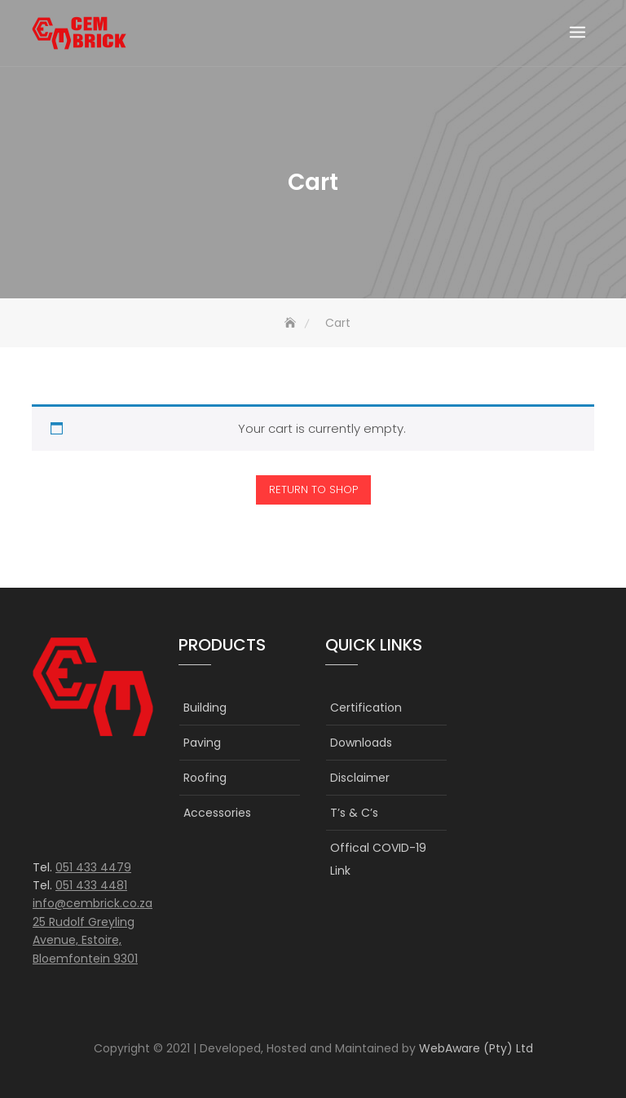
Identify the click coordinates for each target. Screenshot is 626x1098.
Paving (202, 742)
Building (205, 707)
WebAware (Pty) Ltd (476, 1048)
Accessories (217, 813)
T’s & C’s (354, 813)
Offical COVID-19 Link (378, 859)
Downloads (361, 742)
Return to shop (313, 489)
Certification (366, 707)
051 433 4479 (93, 867)
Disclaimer (360, 777)
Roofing (205, 777)
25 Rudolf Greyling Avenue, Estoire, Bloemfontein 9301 (85, 940)
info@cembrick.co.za (92, 903)
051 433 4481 (91, 885)
